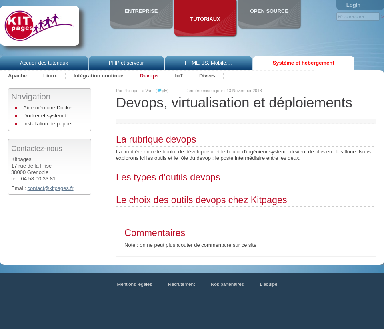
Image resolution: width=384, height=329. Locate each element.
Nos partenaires (227, 284)
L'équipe (269, 284)
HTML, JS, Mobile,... (208, 63)
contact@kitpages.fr (50, 188)
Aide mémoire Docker (48, 108)
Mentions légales (134, 284)
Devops (149, 76)
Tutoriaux (205, 19)
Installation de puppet (48, 124)
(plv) (162, 91)
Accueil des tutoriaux (44, 63)
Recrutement (181, 284)
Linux (50, 76)
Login (353, 5)
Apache (17, 76)
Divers (207, 76)
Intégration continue (99, 76)
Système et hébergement (303, 63)
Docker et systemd (44, 116)
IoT (179, 76)
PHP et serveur (126, 63)
